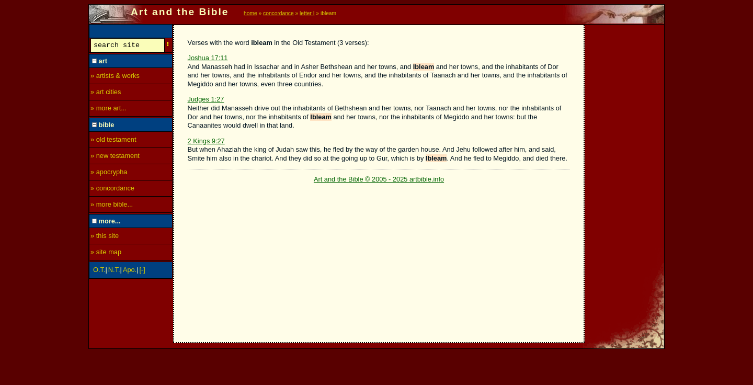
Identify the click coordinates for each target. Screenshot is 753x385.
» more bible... (111, 206)
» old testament (113, 141)
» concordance (112, 190)
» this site (104, 237)
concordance (278, 13)
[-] (142, 271)
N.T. (114, 271)
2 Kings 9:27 (206, 141)
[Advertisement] (625, 181)
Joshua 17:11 (208, 58)
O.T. (99, 271)
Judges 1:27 (206, 99)
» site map (105, 253)
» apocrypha (108, 173)
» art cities (105, 93)
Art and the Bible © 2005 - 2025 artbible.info (379, 179)
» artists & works (115, 77)
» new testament (115, 157)
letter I (307, 13)
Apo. (129, 271)
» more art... (108, 110)
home (250, 13)
